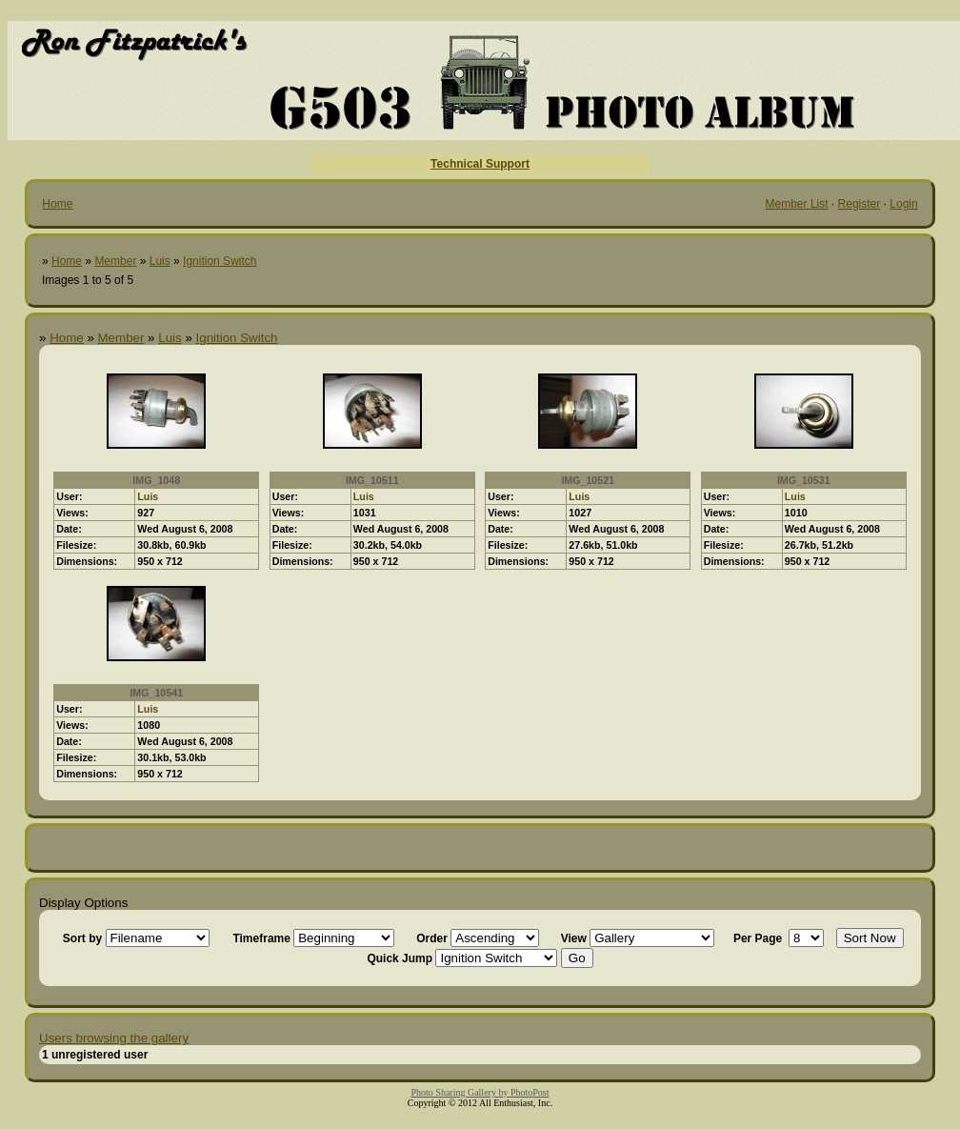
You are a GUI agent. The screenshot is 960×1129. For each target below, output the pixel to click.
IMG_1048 (156, 480)
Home (57, 204)
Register (859, 204)
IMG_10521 (587, 480)
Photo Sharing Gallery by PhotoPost (479, 1092)
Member (115, 261)
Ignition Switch (219, 261)
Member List (797, 204)
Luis (160, 261)
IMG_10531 (803, 480)
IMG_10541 (156, 692)
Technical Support (480, 164)
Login (903, 204)
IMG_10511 (372, 480)
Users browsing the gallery (114, 1038)
